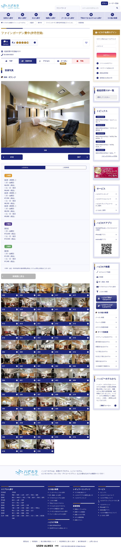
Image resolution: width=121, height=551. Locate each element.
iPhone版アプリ (106, 234)
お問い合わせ (93, 541)
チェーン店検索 (106, 322)
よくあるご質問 (106, 210)
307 (82, 157)
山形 (22, 495)
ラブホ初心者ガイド (79, 492)
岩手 (27, 495)
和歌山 (38, 508)
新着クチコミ (77, 520)
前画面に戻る (13, 276)
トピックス (102, 111)
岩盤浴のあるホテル (106, 346)
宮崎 (37, 515)
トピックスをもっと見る (109, 156)
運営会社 (26, 541)
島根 (27, 510)
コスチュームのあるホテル (106, 337)
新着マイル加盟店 (79, 512)
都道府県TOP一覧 (105, 90)
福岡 (13, 515)
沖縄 (13, 518)
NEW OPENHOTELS (54, 525)
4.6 (13, 43)
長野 (22, 500)
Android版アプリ (106, 239)
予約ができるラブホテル (56, 503)
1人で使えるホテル (106, 351)
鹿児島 (42, 515)
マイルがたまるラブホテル (56, 506)
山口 (32, 510)
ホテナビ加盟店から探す (56, 508)
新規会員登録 (104, 73)
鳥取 (22, 510)
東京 (13, 497)
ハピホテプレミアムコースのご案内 (106, 204)
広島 (18, 510)
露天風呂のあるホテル (106, 342)
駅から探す (22, 16)
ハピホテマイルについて (106, 199)
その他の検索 (112, 16)
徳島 (18, 513)
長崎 (22, 515)
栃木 (33, 497)
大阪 (13, 508)
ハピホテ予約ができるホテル (104, 298)
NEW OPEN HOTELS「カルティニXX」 (106, 119)
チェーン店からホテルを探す (57, 514)
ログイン (106, 55)
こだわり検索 (101, 292)
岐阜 (18, 505)
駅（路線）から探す (54, 495)
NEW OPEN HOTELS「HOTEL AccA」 (105, 144)
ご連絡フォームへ (105, 405)
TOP (8, 61)
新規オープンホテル (79, 509)
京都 (22, 508)
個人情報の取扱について (48, 541)
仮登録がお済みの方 (106, 78)
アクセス (44, 61)
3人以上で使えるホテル (106, 356)
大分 (32, 515)
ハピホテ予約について (105, 498)
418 (8, 157)
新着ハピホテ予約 (79, 514)
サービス (101, 189)
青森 (13, 495)
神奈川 (19, 497)
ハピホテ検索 (103, 267)
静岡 (22, 505)
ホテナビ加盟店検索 (106, 327)
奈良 (32, 508)
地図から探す (51, 16)
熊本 (27, 515)
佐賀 (18, 515)
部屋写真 (27, 61)
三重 (27, 505)
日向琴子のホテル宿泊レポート (58, 528)
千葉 (28, 497)
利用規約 (35, 541)
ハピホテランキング (106, 194)
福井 (22, 502)
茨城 (38, 497)
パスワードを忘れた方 (107, 68)
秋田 (18, 495)
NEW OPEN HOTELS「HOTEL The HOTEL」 (106, 135)
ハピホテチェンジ (104, 504)
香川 (13, 513)
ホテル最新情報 (78, 517)
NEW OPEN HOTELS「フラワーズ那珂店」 (106, 127)
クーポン (62, 61)
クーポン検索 (106, 317)
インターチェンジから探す (56, 492)
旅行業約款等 (82, 541)
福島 (37, 495)
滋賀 (27, 508)
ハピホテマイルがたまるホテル (105, 306)
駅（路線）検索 (102, 282)
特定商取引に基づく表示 (67, 541)
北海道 (14, 492)
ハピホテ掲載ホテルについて (107, 512)
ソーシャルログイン (106, 63)
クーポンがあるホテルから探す (58, 511)
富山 (18, 502)
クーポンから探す (67, 16)
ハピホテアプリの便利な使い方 (83, 495)
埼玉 (24, 497)
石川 (13, 502)
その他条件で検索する (106, 366)
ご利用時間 (66, 167)
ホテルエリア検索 (103, 272)
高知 (27, 513)
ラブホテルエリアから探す (106, 287)
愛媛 (22, 513)
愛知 (13, 505)
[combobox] (97, 8)
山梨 (18, 500)
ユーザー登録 (113, 3)
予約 (80, 61)
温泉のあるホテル (106, 361)
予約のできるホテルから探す (91, 16)
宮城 (32, 495)
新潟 (13, 500)
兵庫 (18, 508)
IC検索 (99, 277)
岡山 (13, 510)
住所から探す (8, 16)
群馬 (43, 497)
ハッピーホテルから (106, 379)
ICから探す (36, 16)
